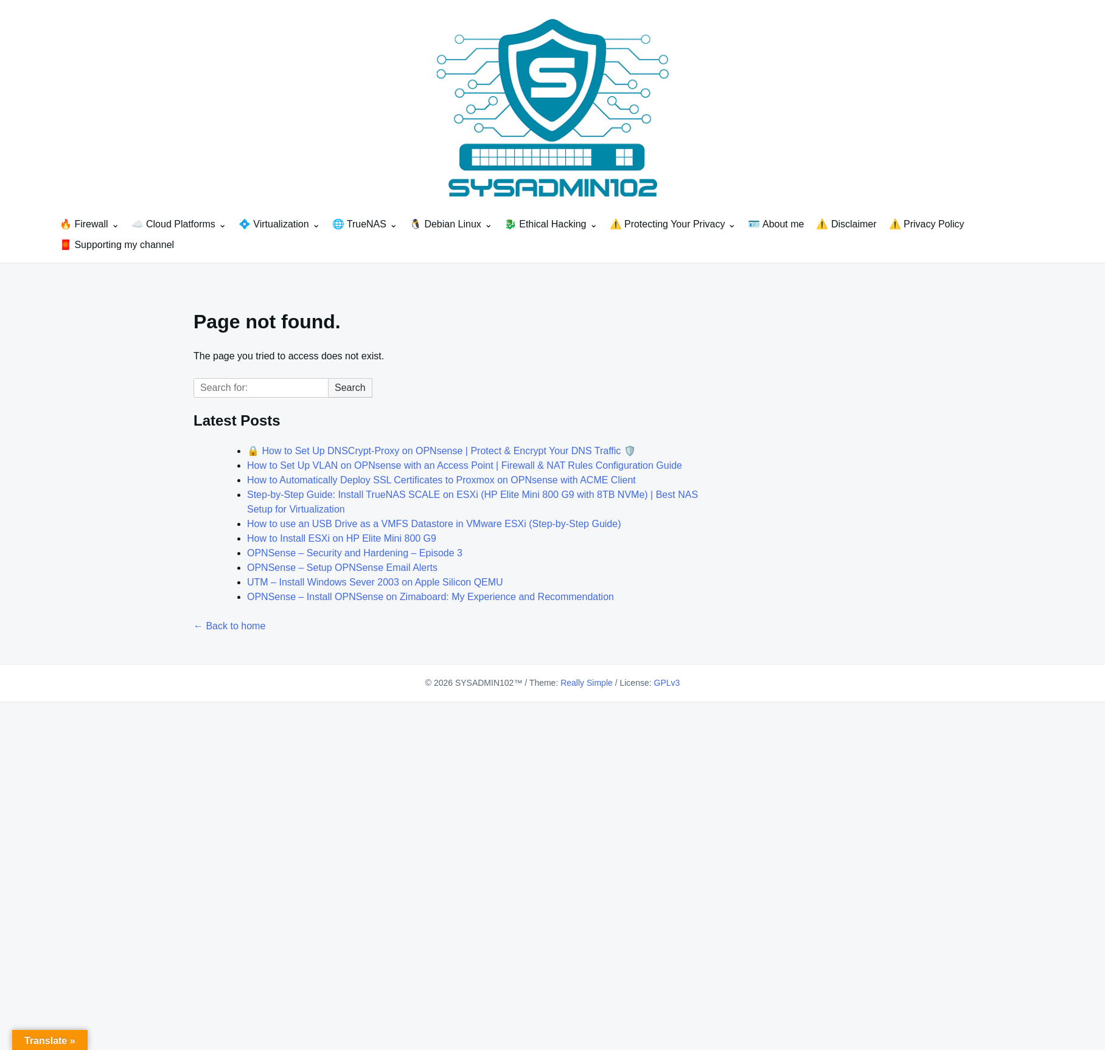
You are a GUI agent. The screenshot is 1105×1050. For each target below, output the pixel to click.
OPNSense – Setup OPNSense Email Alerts (342, 567)
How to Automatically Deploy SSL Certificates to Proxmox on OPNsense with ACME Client (441, 480)
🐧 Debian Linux (445, 224)
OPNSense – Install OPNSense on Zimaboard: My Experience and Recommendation (430, 597)
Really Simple (586, 683)
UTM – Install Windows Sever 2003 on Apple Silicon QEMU (375, 582)
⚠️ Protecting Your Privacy (667, 224)
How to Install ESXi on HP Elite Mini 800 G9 (341, 538)
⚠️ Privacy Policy (926, 224)
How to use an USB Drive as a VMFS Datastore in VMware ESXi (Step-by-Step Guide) (434, 524)
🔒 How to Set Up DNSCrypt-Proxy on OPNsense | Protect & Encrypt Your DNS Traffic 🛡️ (441, 451)
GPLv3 (667, 683)
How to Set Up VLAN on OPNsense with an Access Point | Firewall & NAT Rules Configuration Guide (464, 465)
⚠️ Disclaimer (846, 224)
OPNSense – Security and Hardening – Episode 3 (354, 553)
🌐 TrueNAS (359, 224)
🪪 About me (776, 224)
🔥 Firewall (84, 224)
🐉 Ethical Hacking (545, 224)
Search (350, 387)
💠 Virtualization (274, 224)
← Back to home (229, 626)
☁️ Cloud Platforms (173, 224)
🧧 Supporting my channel (117, 245)
